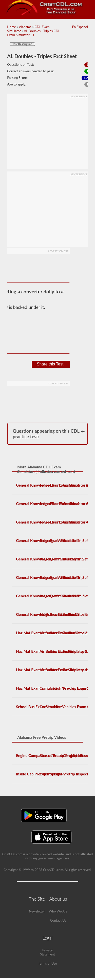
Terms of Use (47, 963)
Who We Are (58, 911)
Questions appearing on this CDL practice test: (46, 433)
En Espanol (80, 27)
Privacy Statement (47, 952)
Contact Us (58, 920)
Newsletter (37, 911)
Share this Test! (51, 364)
